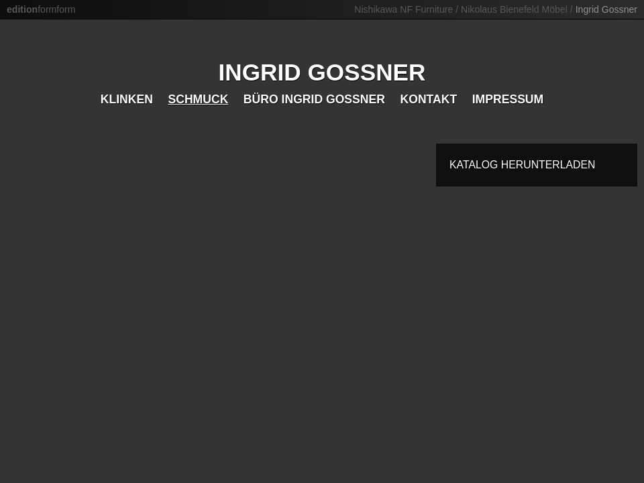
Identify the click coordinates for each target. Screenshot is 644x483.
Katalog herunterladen (522, 164)
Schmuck (198, 99)
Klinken (127, 99)
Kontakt (428, 99)
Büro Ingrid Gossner (314, 99)
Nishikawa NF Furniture (403, 9)
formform (41, 9)
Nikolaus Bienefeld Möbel (514, 9)
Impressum (508, 99)
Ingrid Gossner (606, 9)
